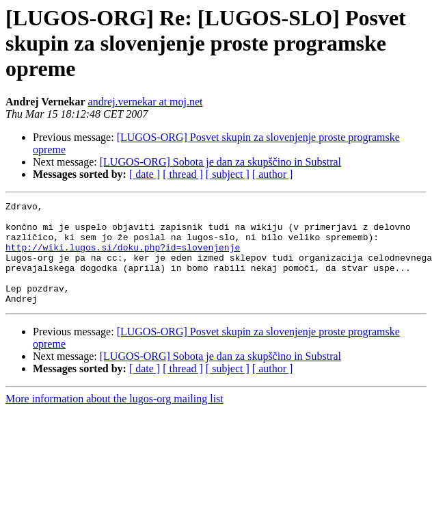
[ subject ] (227, 174)
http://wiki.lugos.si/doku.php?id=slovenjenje (122, 257)
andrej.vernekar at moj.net (145, 101)
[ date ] (144, 174)
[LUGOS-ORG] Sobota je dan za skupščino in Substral (220, 162)
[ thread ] (183, 174)
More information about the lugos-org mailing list (114, 419)
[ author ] (272, 174)
